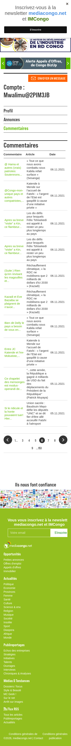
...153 (39, 448)
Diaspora (9, 629)
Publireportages (13, 718)
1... (16, 440)
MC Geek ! (10, 694)
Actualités (9, 722)
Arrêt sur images (13, 701)
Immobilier (10, 571)
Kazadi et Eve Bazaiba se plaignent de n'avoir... (13, 302)
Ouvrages (9, 665)
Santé (7, 599)
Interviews (10, 669)
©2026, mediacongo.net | (19, 738)
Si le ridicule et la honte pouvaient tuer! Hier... (14, 413)
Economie (9, 588)
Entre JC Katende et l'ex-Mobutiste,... (14, 352)
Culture (8, 603)
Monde (8, 637)
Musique (9, 614)
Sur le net (9, 697)
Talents (8, 662)
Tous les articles (13, 714)
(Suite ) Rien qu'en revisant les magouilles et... (14, 275)
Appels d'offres (12, 567)
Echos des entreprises (17, 650)
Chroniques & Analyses (17, 673)
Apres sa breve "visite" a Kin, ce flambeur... (14, 223)
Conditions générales (55, 734)
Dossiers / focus (13, 686)
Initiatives (9, 658)
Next (68, 63)
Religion (8, 610)
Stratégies (10, 654)
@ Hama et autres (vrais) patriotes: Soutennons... (13, 169)
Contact (38, 738)
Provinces (9, 591)
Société (8, 618)
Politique (9, 584)
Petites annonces (14, 559)
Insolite (8, 622)
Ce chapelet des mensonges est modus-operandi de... (15, 383)
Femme (8, 595)
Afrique (8, 633)
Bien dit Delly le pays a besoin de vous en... (14, 326)
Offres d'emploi (12, 563)
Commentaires (16, 128)
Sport (7, 626)
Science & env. (12, 607)
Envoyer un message (52, 78)
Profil (8, 110)
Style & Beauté (12, 690)
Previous (3, 63)
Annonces (12, 119)
